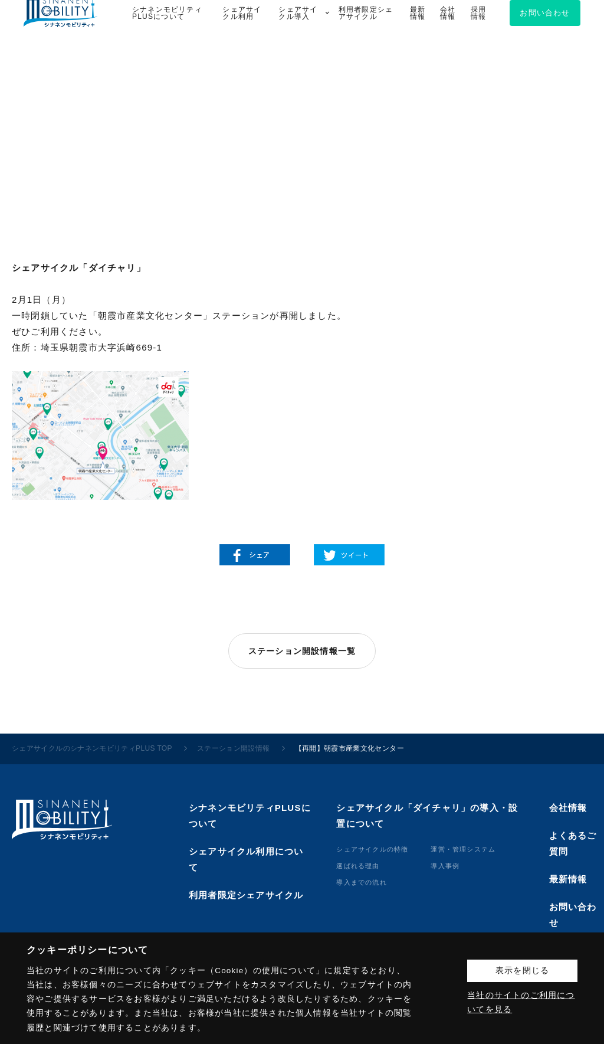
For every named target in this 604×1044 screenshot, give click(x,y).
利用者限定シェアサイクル (246, 895)
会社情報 (568, 808)
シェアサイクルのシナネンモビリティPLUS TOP (92, 748)
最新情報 (568, 879)
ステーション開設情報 (233, 748)
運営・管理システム (463, 849)
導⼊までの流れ (361, 882)
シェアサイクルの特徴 (372, 849)
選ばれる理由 (357, 865)
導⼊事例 (445, 865)
